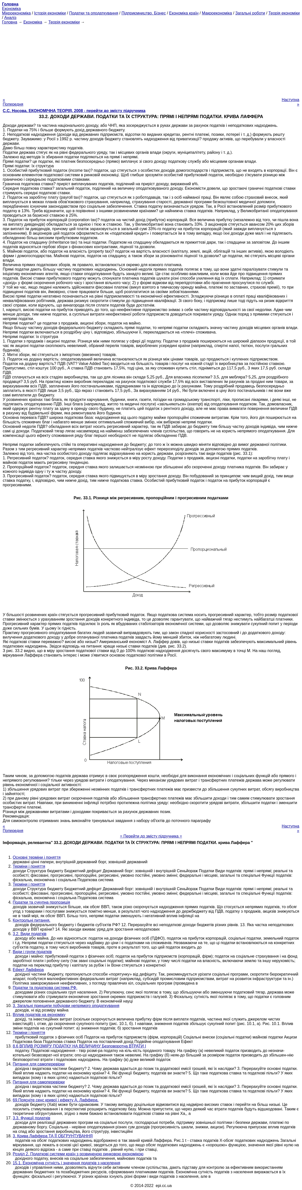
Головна (9, 22)
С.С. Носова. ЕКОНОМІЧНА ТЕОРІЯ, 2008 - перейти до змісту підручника (74, 111)
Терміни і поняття (29, 866)
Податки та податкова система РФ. (45, 988)
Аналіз (10, 17)
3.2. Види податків (29, 934)
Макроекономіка (217, 13)
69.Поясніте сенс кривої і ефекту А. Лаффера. (56, 1100)
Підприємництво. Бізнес (144, 13)
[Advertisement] (151, 59)
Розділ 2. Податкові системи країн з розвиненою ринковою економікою (78, 1154)
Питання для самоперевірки (39, 1064)
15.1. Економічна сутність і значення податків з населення (66, 1163)
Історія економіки (50, 13)
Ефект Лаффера (28, 970)
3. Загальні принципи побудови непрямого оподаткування (66, 1006)
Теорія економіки (284, 13)
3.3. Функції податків (31, 1118)
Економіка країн (184, 13)
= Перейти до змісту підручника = (151, 836)
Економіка (11, 8)
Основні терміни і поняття (37, 857)
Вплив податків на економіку (39, 1015)
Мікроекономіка (16, 13)
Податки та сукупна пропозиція (41, 902)
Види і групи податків (32, 952)
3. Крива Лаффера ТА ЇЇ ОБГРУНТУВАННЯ (53, 1136)
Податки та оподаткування (93, 13)
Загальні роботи (250, 13)
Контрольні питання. (31, 920)
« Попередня (13, 102)
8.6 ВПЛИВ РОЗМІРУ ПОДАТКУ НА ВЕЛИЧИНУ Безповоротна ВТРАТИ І (79, 1046)
